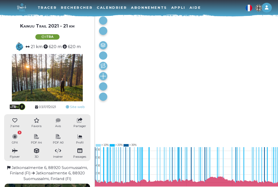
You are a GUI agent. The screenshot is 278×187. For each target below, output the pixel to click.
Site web (75, 107)
